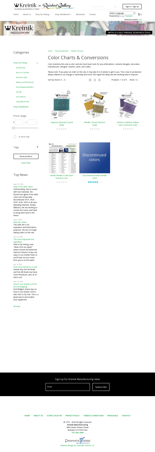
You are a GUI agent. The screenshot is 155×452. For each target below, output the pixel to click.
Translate (126, 16)
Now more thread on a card (25, 267)
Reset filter (26, 163)
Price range (19, 116)
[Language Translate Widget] (122, 13)
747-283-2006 (77, 432)
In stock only (24, 136)
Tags (16, 147)
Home (50, 51)
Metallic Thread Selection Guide (94, 123)
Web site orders (20, 222)
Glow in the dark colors (23, 186)
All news (16, 306)
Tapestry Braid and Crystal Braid (61, 123)
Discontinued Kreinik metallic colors (95, 176)
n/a (140, 19)
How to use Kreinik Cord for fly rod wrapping (25, 285)
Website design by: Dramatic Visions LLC (77, 444)
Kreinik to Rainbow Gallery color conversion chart (128, 123)
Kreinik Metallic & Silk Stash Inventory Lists (61, 176)
